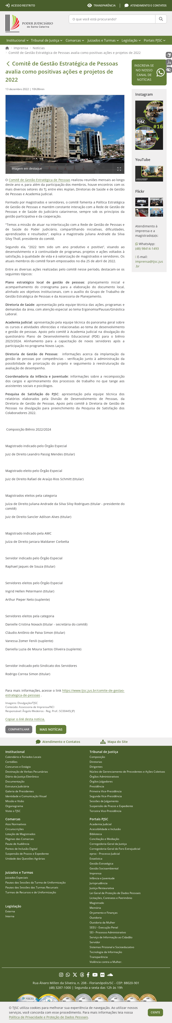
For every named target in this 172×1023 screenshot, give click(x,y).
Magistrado (97, 903)
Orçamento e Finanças (104, 913)
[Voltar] (8, 63)
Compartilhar (18, 729)
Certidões (11, 762)
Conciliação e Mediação (104, 839)
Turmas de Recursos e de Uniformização (30, 892)
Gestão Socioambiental (104, 868)
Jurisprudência (99, 883)
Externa (10, 911)
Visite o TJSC (13, 811)
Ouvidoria (96, 917)
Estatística (96, 858)
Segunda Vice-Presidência (106, 796)
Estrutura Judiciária (17, 786)
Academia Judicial (101, 824)
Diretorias (96, 762)
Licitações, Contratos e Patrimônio (111, 898)
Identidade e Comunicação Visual (26, 796)
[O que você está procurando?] (112, 19)
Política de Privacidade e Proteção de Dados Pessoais (48, 1017)
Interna (9, 916)
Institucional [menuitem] (17, 40)
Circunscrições (14, 829)
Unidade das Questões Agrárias (25, 858)
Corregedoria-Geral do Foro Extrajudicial (115, 849)
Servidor (95, 942)
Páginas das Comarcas (19, 839)
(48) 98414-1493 (147, 248)
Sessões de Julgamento (104, 801)
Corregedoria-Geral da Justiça (108, 844)
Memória (95, 908)
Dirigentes (96, 767)
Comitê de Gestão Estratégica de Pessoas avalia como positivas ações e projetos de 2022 (75, 53)
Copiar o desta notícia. (25, 719)
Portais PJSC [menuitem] (155, 40)
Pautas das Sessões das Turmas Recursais (31, 887)
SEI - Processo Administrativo (108, 932)
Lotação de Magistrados (20, 834)
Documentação (14, 781)
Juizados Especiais (16, 877)
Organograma (14, 806)
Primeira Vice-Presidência (106, 791)
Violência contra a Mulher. (106, 962)
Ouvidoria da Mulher (102, 922)
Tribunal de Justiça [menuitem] (46, 40)
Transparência (99, 957)
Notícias (39, 48)
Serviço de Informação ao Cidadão (111, 937)
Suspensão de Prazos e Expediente (111, 806)
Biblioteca (96, 834)
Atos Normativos (15, 824)
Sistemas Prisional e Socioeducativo (112, 947)
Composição (97, 757)
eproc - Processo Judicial (105, 854)
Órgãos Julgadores (101, 781)
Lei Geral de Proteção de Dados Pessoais (115, 893)
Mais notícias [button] (51, 729)
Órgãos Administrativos (104, 776)
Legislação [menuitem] (131, 40)
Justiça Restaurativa (102, 888)
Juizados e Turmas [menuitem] (103, 40)
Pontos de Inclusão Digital (21, 849)
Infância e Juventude (102, 878)
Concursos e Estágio (18, 767)
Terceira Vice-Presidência (105, 811)
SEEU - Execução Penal (104, 927)
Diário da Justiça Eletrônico (22, 776)
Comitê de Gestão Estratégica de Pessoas (39, 180)
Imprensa (21, 48)
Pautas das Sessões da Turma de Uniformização (35, 882)
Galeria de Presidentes (19, 791)
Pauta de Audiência (17, 844)
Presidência (97, 786)
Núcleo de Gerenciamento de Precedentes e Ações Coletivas (127, 772)
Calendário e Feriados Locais (23, 757)
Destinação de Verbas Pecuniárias (26, 772)
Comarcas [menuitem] (75, 40)
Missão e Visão (14, 801)
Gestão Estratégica (101, 863)
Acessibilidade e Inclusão (105, 829)
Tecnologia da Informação (106, 952)
